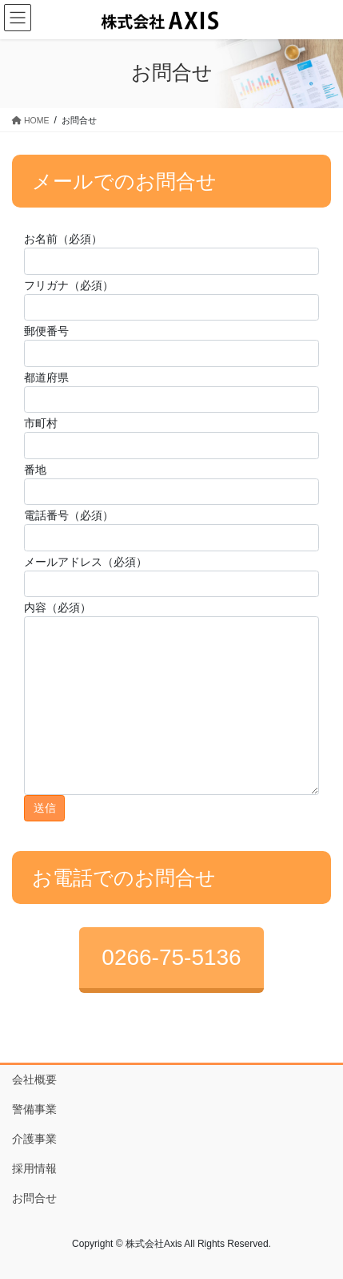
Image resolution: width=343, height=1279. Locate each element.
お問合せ (34, 1198)
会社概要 (34, 1079)
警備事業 (34, 1109)
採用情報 (34, 1168)
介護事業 (34, 1138)
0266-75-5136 (171, 957)
